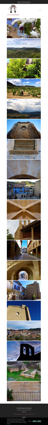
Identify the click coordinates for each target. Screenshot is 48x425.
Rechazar (34, 421)
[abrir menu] (40, 10)
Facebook (20, 3)
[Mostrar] (24, 28)
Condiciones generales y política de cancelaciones (24, 414)
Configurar (29, 421)
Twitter (24, 3)
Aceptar (39, 421)
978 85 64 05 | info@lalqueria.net (24, 2)
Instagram (28, 3)
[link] (13, 10)
